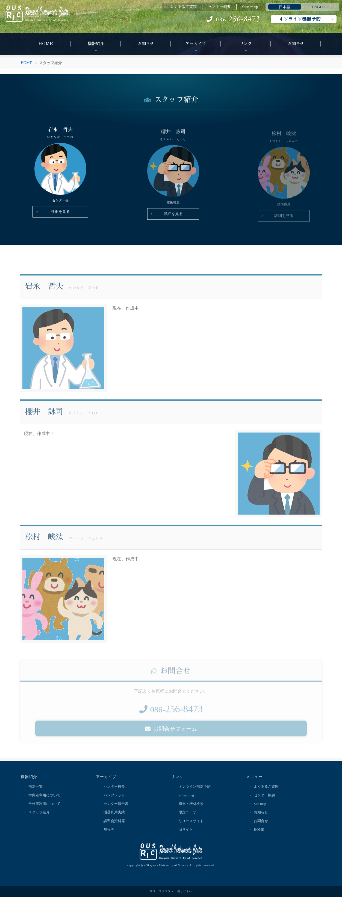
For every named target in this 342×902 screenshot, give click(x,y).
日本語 (284, 6)
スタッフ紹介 (39, 817)
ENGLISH (320, 6)
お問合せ (296, 44)
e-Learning (187, 799)
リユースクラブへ (162, 896)
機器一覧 (36, 791)
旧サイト (186, 835)
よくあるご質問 (183, 7)
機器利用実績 (114, 817)
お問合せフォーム (171, 738)
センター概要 (219, 7)
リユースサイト (191, 826)
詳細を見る (58, 216)
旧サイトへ (184, 896)
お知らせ (146, 44)
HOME (46, 44)
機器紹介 (96, 44)
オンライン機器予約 (300, 19)
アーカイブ (195, 44)
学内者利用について (45, 799)
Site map (250, 7)
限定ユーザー (190, 817)
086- (233, 19)
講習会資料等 (114, 826)
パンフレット (114, 799)
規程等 (109, 835)
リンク (246, 44)
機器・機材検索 (191, 808)
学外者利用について (45, 808)
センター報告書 (116, 808)
